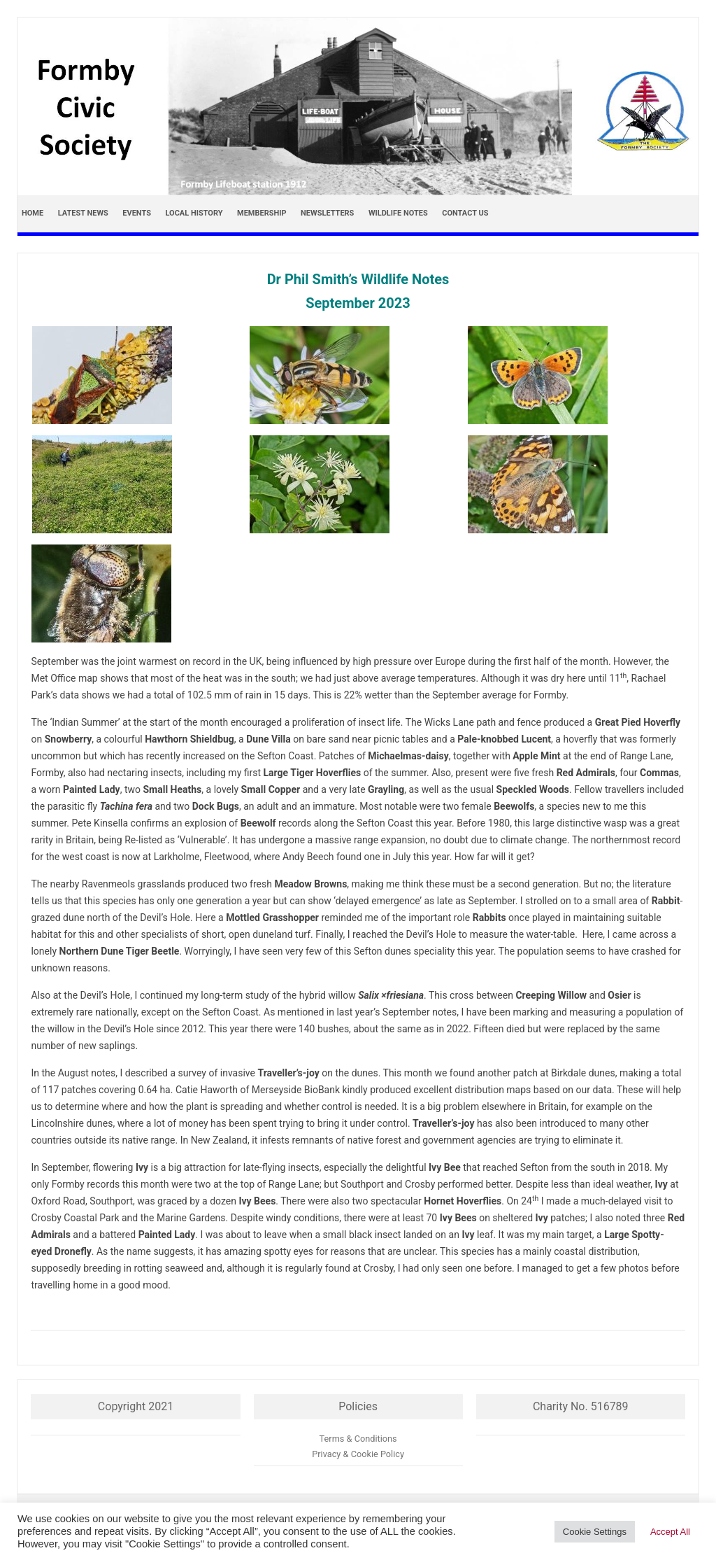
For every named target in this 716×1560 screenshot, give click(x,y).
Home (32, 213)
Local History (193, 213)
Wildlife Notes (398, 213)
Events (136, 213)
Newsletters (327, 213)
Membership (262, 213)
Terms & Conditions (358, 1438)
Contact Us (465, 213)
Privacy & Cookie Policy (358, 1454)
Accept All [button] (670, 1531)
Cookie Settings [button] (594, 1531)
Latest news (83, 213)
